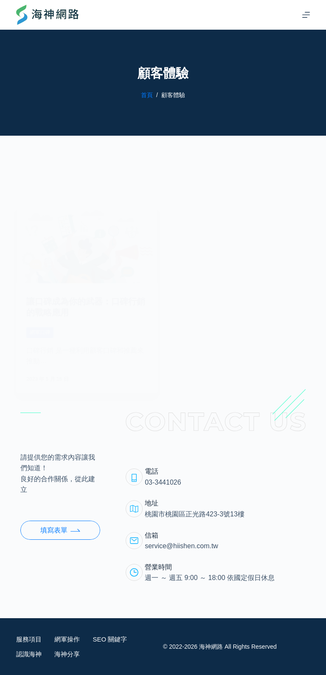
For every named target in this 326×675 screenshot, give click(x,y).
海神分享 (67, 654)
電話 (151, 471)
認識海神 (29, 654)
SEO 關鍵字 (110, 639)
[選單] (306, 15)
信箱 (151, 535)
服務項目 (29, 639)
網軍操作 (67, 639)
